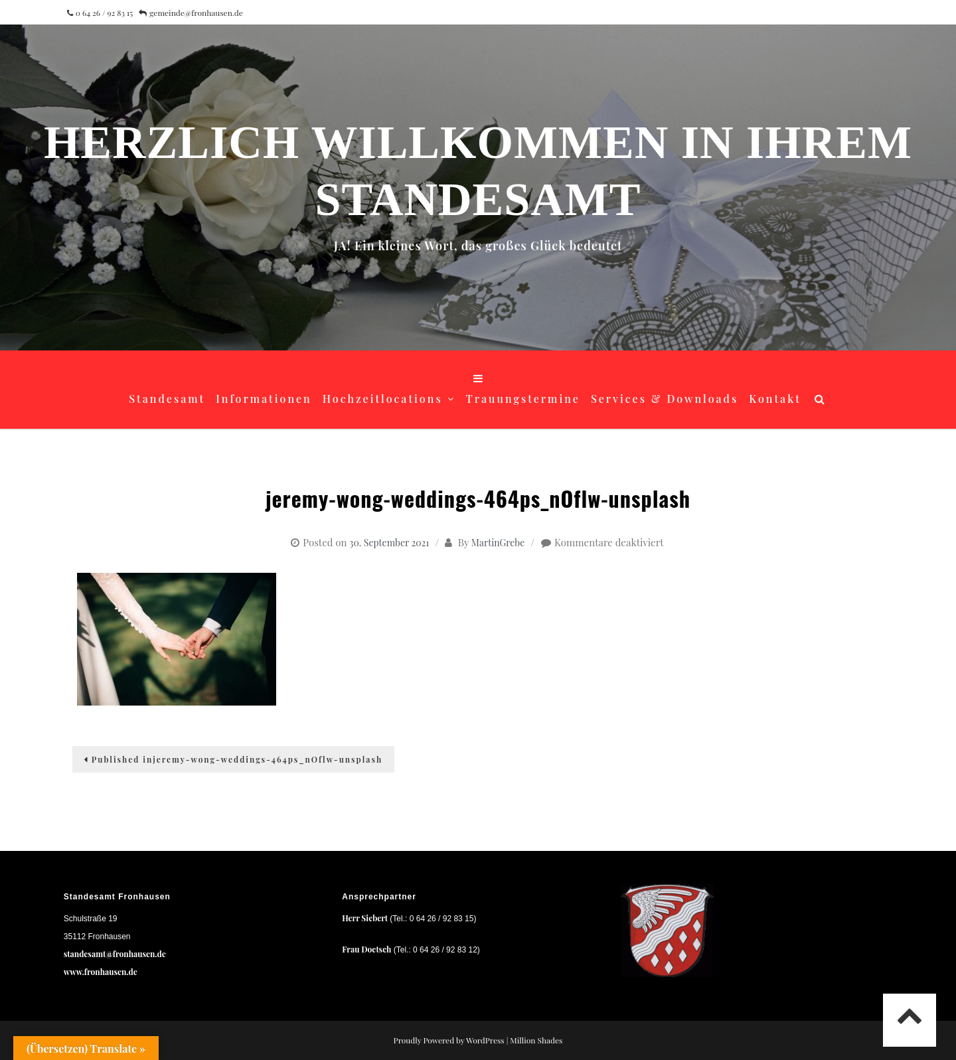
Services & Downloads (664, 399)
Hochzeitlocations (383, 399)
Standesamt (167, 399)
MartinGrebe (497, 542)
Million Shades (536, 1040)
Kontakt (775, 399)
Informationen (264, 399)
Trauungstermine (523, 399)
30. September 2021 (389, 542)
